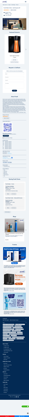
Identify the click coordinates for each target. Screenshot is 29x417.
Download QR (6, 135)
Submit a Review (6, 118)
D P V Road (5, 162)
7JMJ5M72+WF (5, 157)
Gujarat (9, 4)
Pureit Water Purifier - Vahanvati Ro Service (14, 197)
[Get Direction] (12, 158)
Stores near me (5, 4)
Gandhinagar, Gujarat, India (7, 158)
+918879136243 (8, 189)
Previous (3, 49)
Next (25, 49)
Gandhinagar (13, 4)
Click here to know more (14, 62)
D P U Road (9, 162)
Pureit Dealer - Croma (10, 183)
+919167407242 (8, 203)
